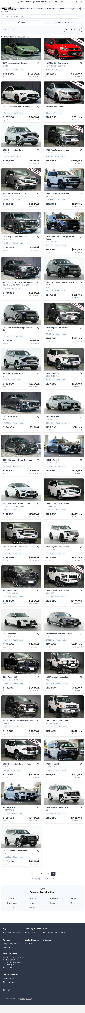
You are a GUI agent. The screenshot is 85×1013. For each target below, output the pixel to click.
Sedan (52, 911)
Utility (73, 911)
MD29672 (28, 951)
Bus (12, 906)
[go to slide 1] (17, 66)
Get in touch (8, 986)
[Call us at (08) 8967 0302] (23, 3)
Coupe (73, 906)
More (64, 10)
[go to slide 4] (23, 66)
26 (48, 881)
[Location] (80, 10)
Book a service (30, 940)
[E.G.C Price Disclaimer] (7, 84)
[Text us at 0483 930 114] (40, 3)
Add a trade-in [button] (73, 38)
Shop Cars (26, 10)
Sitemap (47, 948)
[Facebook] (4, 998)
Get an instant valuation (54, 940)
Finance (50, 11)
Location (9, 990)
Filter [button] (22, 30)
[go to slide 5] (25, 66)
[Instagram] (9, 998)
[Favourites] (73, 10)
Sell (40, 11)
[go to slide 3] (21, 66)
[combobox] (40, 24)
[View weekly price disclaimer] (38, 84)
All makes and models (12, 940)
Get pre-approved (11, 951)
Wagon (32, 915)
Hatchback (12, 911)
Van (12, 915)
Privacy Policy (26, 1006)
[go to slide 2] (19, 66)
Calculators (8, 955)
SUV (32, 911)
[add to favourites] (38, 71)
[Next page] (53, 881)
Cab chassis (32, 906)
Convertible (52, 906)
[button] (81, 24)
